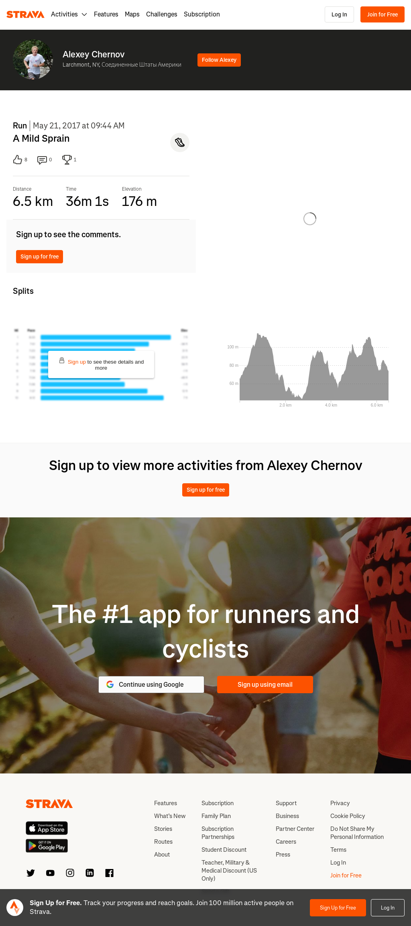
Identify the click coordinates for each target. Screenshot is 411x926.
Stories (163, 829)
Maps (132, 14)
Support (286, 803)
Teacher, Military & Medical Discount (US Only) (229, 871)
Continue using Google (144, 684)
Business (287, 816)
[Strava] (25, 14)
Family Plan (216, 816)
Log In (339, 14)
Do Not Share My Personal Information (357, 833)
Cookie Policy (347, 816)
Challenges (161, 14)
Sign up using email (265, 684)
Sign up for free (39, 257)
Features (106, 14)
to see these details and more (101, 364)
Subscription (202, 14)
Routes (163, 842)
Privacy (340, 803)
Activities (69, 14)
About (162, 855)
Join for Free (382, 14)
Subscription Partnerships (217, 833)
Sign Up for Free (338, 907)
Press (283, 855)
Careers (286, 842)
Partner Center (295, 829)
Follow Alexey (219, 60)
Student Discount (223, 850)
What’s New (169, 816)
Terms (338, 850)
